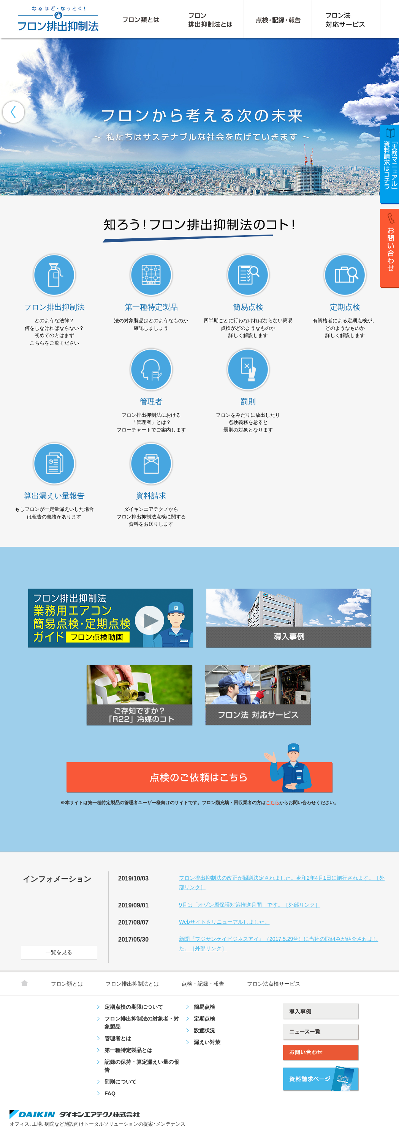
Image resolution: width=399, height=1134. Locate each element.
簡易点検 (204, 1007)
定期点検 (204, 1019)
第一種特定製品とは (128, 1050)
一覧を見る (59, 952)
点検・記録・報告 (203, 984)
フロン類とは (67, 984)
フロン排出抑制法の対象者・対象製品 (141, 1023)
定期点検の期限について (133, 1007)
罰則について (120, 1082)
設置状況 (204, 1030)
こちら (272, 802)
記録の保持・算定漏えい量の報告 (141, 1066)
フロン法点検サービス (273, 984)
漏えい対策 (207, 1042)
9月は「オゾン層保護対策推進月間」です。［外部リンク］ (249, 905)
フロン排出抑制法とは (132, 984)
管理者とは (117, 1038)
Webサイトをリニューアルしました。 (224, 922)
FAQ (110, 1093)
